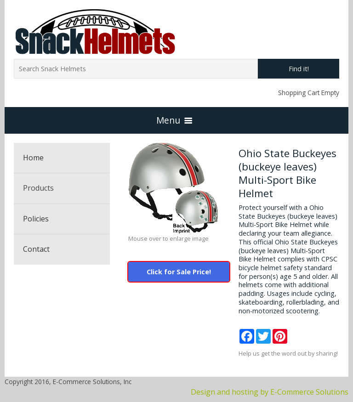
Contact (36, 249)
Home (33, 158)
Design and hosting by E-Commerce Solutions (269, 392)
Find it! (299, 68)
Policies (36, 219)
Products (38, 188)
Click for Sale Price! (179, 271)
